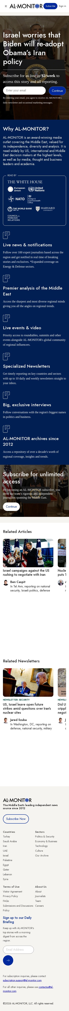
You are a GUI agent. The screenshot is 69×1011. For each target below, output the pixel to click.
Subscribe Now (16, 819)
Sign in (62, 6)
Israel (5, 855)
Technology (41, 846)
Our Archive (41, 855)
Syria (5, 879)
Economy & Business (46, 841)
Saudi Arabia (10, 841)
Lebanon (7, 874)
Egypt (6, 865)
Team (38, 901)
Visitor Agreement (12, 891)
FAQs (6, 901)
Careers (39, 906)
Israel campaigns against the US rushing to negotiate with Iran (26, 572)
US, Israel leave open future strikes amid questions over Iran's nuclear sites (27, 708)
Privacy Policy (10, 896)
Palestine (7, 860)
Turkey (6, 836)
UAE (5, 851)
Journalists (40, 896)
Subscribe (50, 6)
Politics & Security (44, 836)
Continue (11, 506)
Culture (39, 851)
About (38, 891)
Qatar (6, 869)
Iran (5, 846)
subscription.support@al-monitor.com (22, 980)
